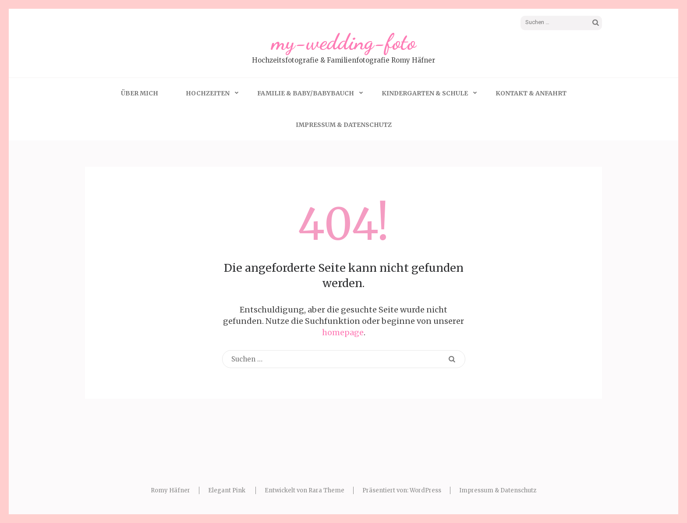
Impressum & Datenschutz (344, 125)
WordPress (425, 490)
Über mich (139, 93)
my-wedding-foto (344, 42)
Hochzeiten (208, 93)
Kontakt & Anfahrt (531, 93)
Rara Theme (326, 490)
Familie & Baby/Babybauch (305, 93)
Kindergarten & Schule (425, 93)
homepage (343, 332)
